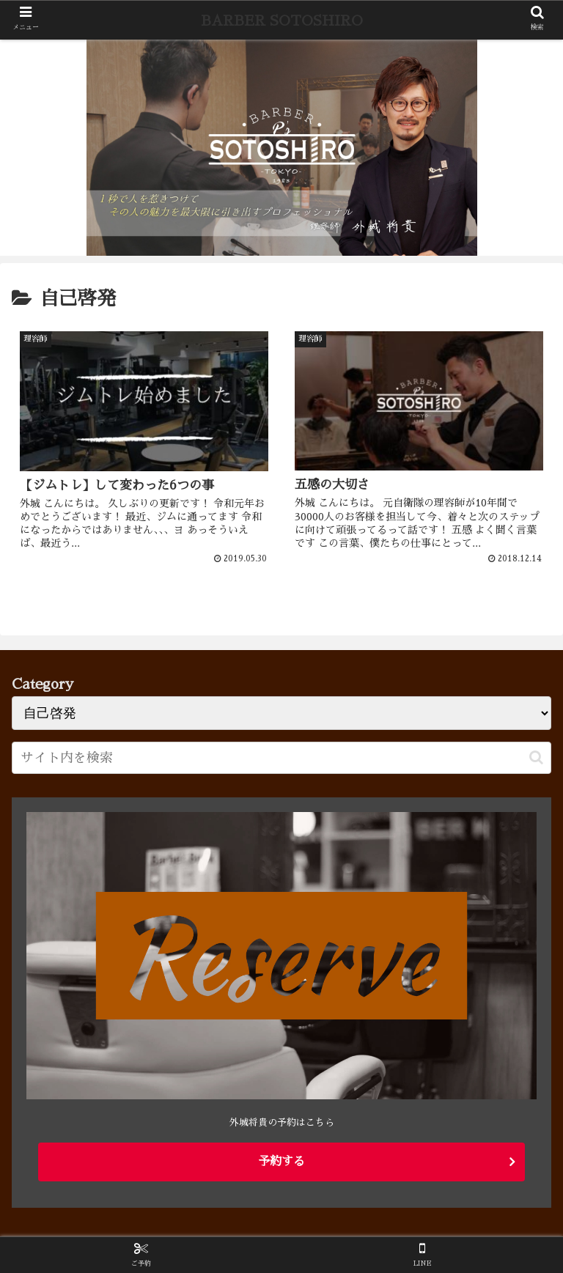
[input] (281, 758)
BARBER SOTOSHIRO (282, 21)
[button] (536, 757)
